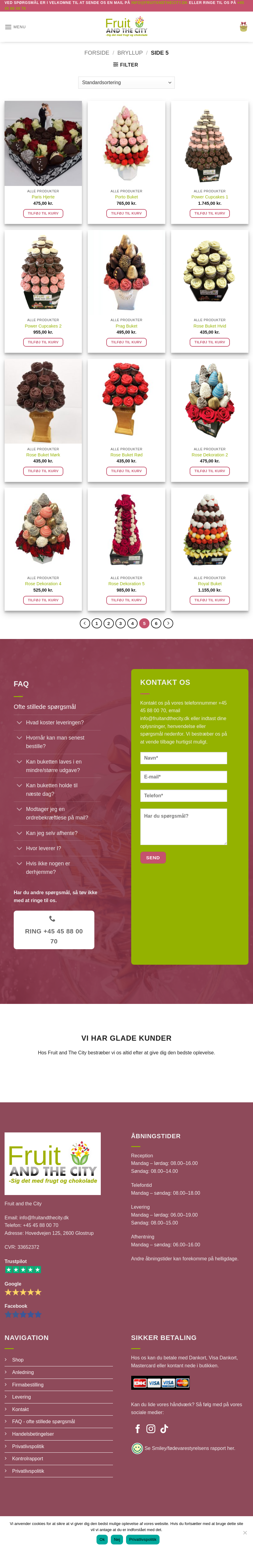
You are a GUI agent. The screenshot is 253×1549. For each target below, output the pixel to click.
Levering (21, 1397)
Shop (17, 1359)
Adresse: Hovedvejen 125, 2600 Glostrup (49, 1233)
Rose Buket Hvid (210, 326)
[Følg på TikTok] (164, 1429)
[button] (15, 26)
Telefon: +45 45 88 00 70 (31, 1225)
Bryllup (130, 53)
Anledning (23, 1372)
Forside (96, 53)
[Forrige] (85, 623)
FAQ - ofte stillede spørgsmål (43, 1421)
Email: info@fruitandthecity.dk (37, 1217)
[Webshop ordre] (126, 83)
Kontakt (20, 1409)
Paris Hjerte (43, 196)
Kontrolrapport (27, 1458)
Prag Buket (126, 326)
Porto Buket (126, 196)
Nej (117, 1539)
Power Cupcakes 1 (210, 196)
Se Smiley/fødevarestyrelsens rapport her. (189, 1448)
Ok (102, 1539)
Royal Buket (210, 583)
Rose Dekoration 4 (43, 583)
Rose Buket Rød (127, 454)
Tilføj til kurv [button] (43, 213)
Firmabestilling (28, 1384)
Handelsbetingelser (33, 1434)
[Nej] (244, 1534)
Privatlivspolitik (28, 1446)
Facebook (16, 1306)
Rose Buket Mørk (43, 454)
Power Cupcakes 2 (43, 326)
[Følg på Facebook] (137, 1429)
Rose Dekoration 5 (126, 583)
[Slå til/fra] (20, 723)
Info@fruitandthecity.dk (159, 3)
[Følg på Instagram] (150, 1429)
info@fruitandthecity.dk (165, 718)
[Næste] (168, 623)
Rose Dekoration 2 (210, 454)
